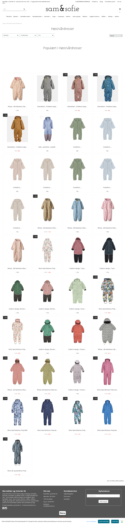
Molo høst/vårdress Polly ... (47, 268)
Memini (23, 499)
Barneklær (67, 499)
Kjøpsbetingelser (68, 494)
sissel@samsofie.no (49, 506)
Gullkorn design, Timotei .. (77, 349)
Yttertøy (9, 23)
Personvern (67, 496)
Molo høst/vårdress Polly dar (47, 430)
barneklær (33, 494)
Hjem (4, 23)
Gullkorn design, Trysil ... (77, 268)
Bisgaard (28, 497)
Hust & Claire (16, 499)
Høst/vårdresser (17, 23)
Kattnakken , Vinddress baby (47, 106)
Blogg (101, 1)
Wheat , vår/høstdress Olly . (17, 106)
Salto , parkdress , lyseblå (47, 147)
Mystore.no (32, 505)
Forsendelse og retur (110, 1)
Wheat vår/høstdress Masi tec (47, 390)
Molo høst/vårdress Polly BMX (17, 430)
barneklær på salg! (29, 502)
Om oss (119, 1)
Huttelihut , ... (77, 147)
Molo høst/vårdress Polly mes (107, 390)
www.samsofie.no (7, 494)
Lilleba (28, 499)
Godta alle (115, 521)
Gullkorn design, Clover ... (77, 309)
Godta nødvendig (103, 521)
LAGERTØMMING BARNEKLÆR (82, 1)
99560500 (46, 504)
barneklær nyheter (16, 502)
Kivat (10, 499)
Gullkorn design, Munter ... (17, 309)
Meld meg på (103, 501)
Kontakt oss (95, 1)
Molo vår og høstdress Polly (17, 471)
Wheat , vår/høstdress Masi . (47, 228)
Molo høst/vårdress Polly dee (107, 430)
